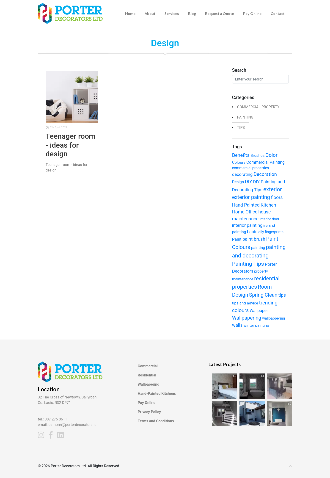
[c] (290, 466)
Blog (192, 13)
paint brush (253, 239)
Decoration (265, 174)
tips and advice (245, 303)
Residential (147, 375)
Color (271, 155)
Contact (278, 13)
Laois (252, 231)
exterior (272, 189)
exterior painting (251, 197)
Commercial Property (258, 107)
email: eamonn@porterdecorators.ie (67, 425)
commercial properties (250, 168)
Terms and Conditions (156, 421)
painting (245, 117)
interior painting (247, 225)
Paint (237, 239)
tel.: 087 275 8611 (52, 419)
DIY (248, 181)
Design (238, 182)
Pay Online (252, 13)
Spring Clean (263, 295)
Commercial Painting (265, 162)
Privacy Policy (149, 412)
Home (130, 13)
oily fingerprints (270, 232)
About (150, 13)
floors (277, 197)
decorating (242, 174)
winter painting (256, 325)
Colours (239, 162)
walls (237, 325)
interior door (269, 219)
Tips (241, 127)
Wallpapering (246, 318)
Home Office (245, 212)
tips (282, 295)
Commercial (148, 366)
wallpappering (273, 318)
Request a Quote (219, 13)
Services (172, 13)
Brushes (257, 155)
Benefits (241, 155)
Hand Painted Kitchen (254, 205)
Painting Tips (248, 264)
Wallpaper (259, 310)
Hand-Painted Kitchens (157, 393)
